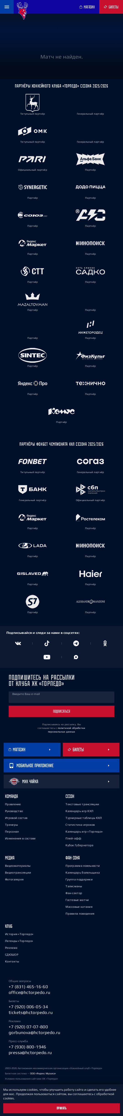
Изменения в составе (20, 838)
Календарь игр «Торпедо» (84, 831)
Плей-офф (73, 838)
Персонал (12, 831)
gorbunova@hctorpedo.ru (34, 1032)
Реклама (11, 947)
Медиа (9, 858)
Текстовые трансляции (82, 804)
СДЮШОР (11, 954)
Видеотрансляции (18, 872)
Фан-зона (72, 858)
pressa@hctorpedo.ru (30, 1052)
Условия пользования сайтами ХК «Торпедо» (31, 1078)
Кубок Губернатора (79, 845)
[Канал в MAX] (76, 657)
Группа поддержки (79, 879)
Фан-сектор (73, 893)
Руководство (14, 811)
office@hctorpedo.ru (29, 992)
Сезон (69, 796)
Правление (13, 804)
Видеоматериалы (17, 865)
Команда (11, 796)
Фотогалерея (14, 879)
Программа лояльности (82, 865)
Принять (62, 1108)
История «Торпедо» (19, 934)
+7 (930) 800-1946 (27, 1046)
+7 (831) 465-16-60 (28, 986)
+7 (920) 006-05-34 (28, 1006)
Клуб (8, 926)
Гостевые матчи (77, 900)
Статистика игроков (80, 824)
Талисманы (73, 886)
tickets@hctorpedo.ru (31, 1012)
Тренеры (11, 824)
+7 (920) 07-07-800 (28, 1026)
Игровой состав (16, 818)
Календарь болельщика (82, 872)
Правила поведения (79, 913)
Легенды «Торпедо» (19, 941)
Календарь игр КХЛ (79, 811)
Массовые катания (78, 906)
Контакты (12, 961)
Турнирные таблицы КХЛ (83, 818)
